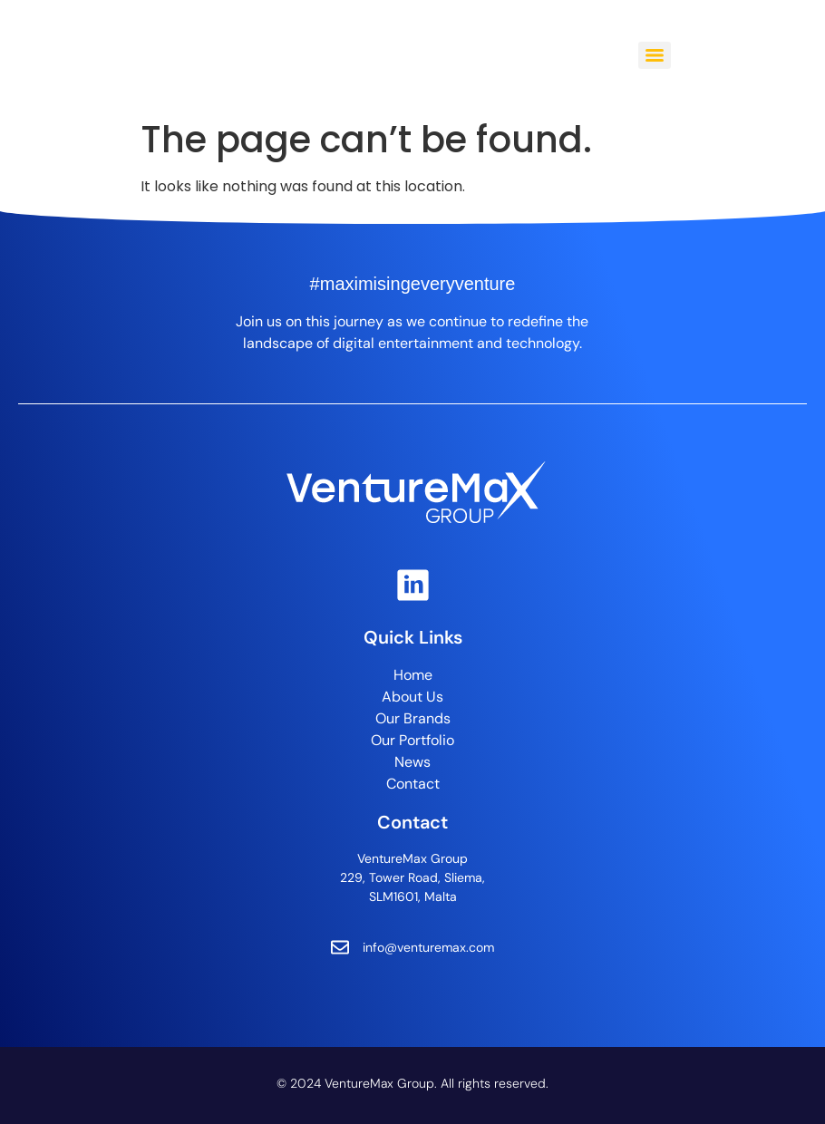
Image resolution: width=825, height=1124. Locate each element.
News (412, 761)
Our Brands (413, 718)
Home (412, 674)
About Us (412, 696)
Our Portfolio (412, 740)
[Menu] (654, 55)
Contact (413, 783)
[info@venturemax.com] (340, 947)
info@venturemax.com (428, 947)
